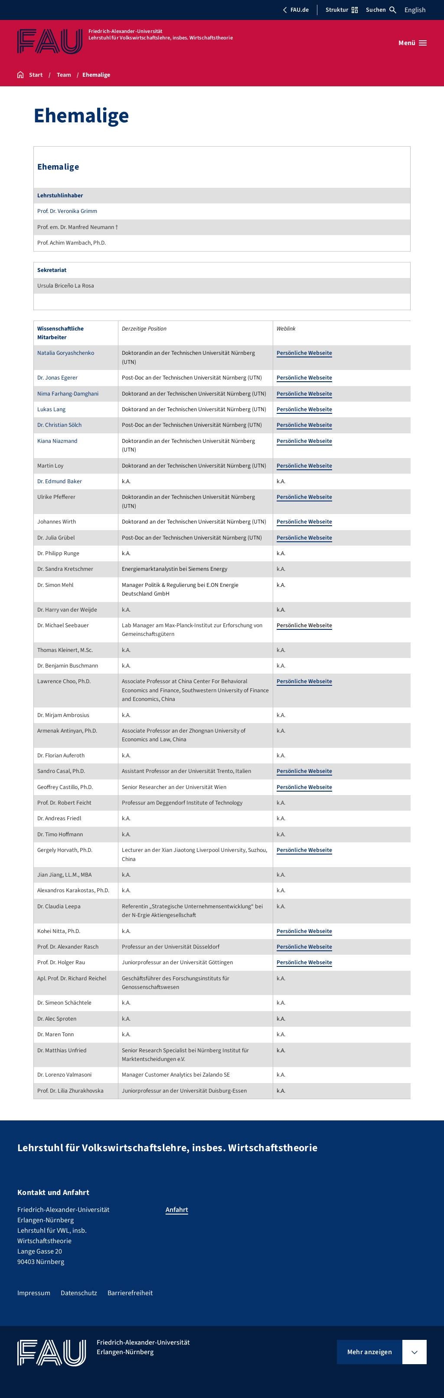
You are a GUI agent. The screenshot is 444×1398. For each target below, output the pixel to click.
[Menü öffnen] (412, 42)
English (415, 10)
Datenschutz (79, 1293)
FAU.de (295, 10)
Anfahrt (177, 1210)
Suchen (381, 10)
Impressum (33, 1293)
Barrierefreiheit (130, 1293)
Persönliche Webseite (304, 353)
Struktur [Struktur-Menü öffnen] (342, 10)
